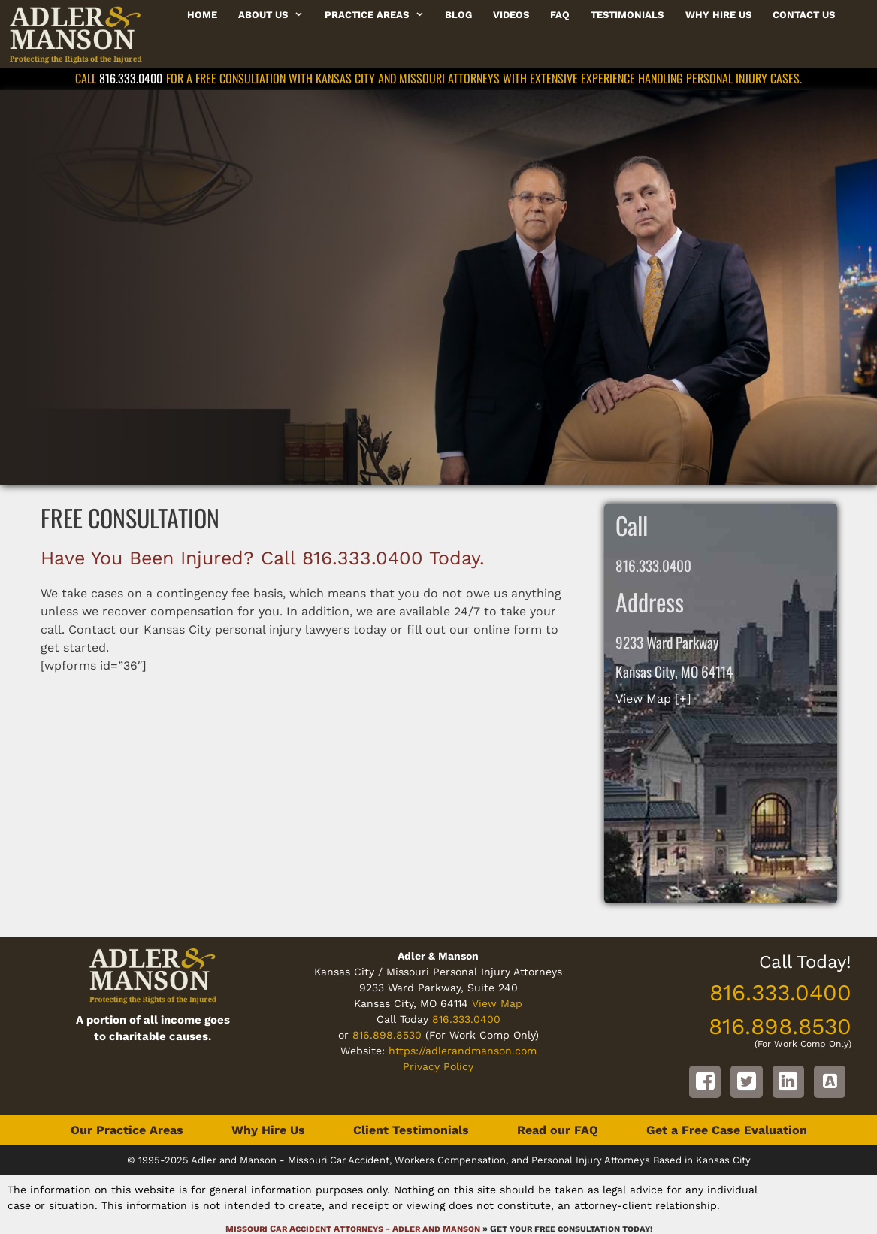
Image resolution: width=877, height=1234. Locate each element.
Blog (458, 14)
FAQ (560, 14)
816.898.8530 (387, 1035)
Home (202, 14)
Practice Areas (379, 15)
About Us (275, 15)
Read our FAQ (557, 1130)
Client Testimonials (411, 1130)
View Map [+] (653, 698)
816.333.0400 (130, 78)
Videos (511, 14)
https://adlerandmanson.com (463, 1051)
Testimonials (627, 14)
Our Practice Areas (127, 1130)
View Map (497, 1003)
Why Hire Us (718, 14)
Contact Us (804, 14)
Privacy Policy (438, 1066)
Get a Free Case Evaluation (726, 1130)
